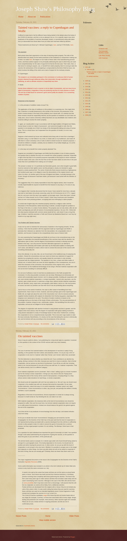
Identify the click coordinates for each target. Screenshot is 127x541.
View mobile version (47, 520)
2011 (87, 101)
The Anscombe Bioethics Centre (103, 52)
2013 (87, 95)
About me (32, 17)
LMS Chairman (103, 58)
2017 (87, 83)
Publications (45, 17)
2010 (87, 103)
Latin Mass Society (104, 55)
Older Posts (74, 516)
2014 (87, 92)
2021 (87, 67)
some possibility (28, 483)
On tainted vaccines (30, 336)
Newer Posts (21, 516)
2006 (87, 115)
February (90, 69)
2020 (87, 81)
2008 (87, 109)
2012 (87, 98)
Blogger (72, 537)
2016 (87, 86)
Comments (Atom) (29, 526)
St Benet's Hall (103, 48)
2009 (87, 106)
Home (20, 17)
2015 (87, 89)
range (45, 495)
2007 (87, 112)
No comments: (45, 324)
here (54, 45)
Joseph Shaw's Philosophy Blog (55, 8)
